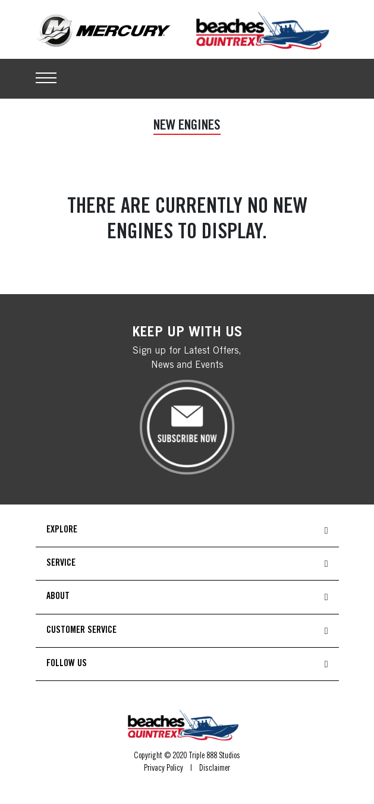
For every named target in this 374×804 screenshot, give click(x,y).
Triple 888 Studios (214, 756)
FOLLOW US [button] (66, 664)
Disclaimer (214, 769)
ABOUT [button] (58, 596)
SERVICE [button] (61, 563)
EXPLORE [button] (61, 530)
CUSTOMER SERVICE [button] (81, 630)
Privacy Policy (163, 769)
